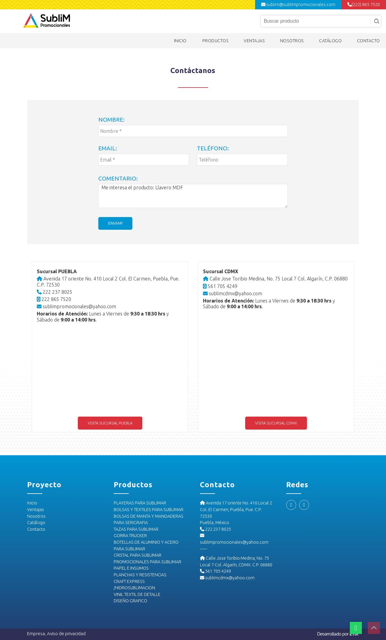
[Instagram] (304, 505)
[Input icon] (375, 21)
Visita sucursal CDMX (276, 423)
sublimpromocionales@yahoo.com (76, 306)
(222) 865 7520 (363, 4)
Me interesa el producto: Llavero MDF (193, 196)
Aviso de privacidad (66, 633)
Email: (107, 148)
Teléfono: (213, 148)
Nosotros (36, 516)
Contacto (36, 529)
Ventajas (35, 509)
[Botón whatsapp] (356, 628)
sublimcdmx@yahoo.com (232, 293)
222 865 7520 (54, 299)
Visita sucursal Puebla (110, 423)
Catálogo (36, 522)
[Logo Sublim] (46, 21)
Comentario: (118, 178)
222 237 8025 (55, 292)
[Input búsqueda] (321, 21)
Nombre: (111, 119)
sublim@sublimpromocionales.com (298, 4)
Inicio (32, 503)
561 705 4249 (220, 286)
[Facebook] (291, 505)
